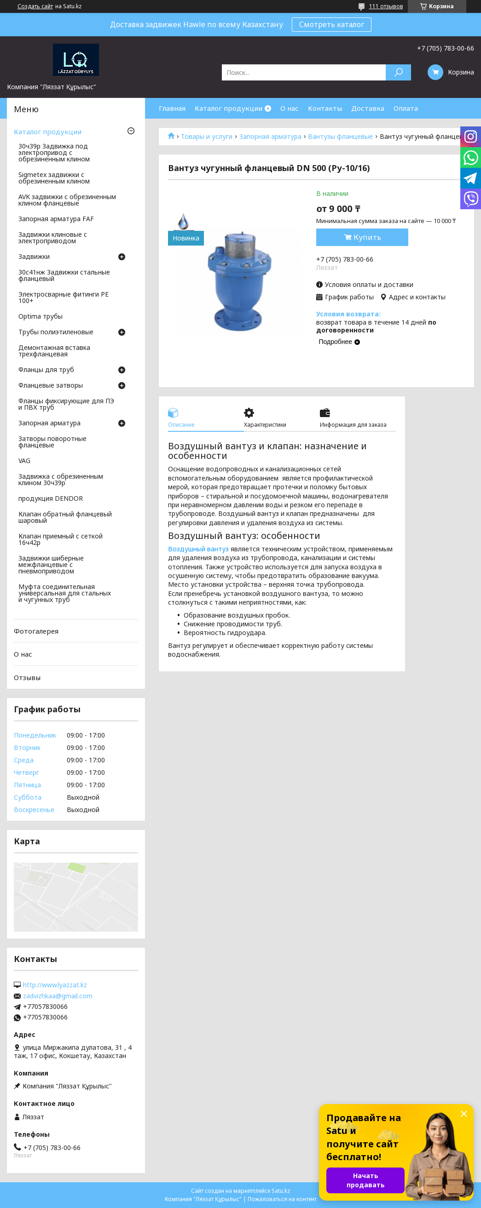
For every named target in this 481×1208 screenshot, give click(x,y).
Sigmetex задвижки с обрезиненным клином (54, 178)
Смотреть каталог (331, 24)
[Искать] (398, 72)
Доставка (367, 108)
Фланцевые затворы (50, 385)
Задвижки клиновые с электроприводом (52, 238)
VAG (24, 461)
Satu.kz (281, 1191)
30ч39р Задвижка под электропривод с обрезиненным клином (54, 153)
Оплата (406, 108)
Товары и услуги (206, 136)
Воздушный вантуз (198, 548)
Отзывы (27, 677)
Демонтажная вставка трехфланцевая (54, 351)
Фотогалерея (36, 630)
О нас (289, 108)
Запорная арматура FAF (56, 219)
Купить (367, 237)
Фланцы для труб (46, 370)
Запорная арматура (270, 136)
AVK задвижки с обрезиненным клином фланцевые (67, 200)
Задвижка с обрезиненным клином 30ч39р (60, 480)
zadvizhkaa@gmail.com (58, 996)
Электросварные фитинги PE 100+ (63, 298)
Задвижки (34, 257)
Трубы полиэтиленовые (55, 332)
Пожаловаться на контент (282, 1199)
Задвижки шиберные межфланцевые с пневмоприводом (51, 565)
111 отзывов (386, 6)
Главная (172, 108)
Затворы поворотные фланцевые (52, 442)
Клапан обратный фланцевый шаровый (65, 518)
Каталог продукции (228, 108)
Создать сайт (35, 6)
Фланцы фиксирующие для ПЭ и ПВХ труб (66, 405)
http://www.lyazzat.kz (55, 985)
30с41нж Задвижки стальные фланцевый (64, 276)
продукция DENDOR (50, 499)
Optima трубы (40, 317)
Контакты (325, 108)
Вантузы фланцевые (340, 136)
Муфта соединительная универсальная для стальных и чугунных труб (64, 594)
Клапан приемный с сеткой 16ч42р (60, 540)
